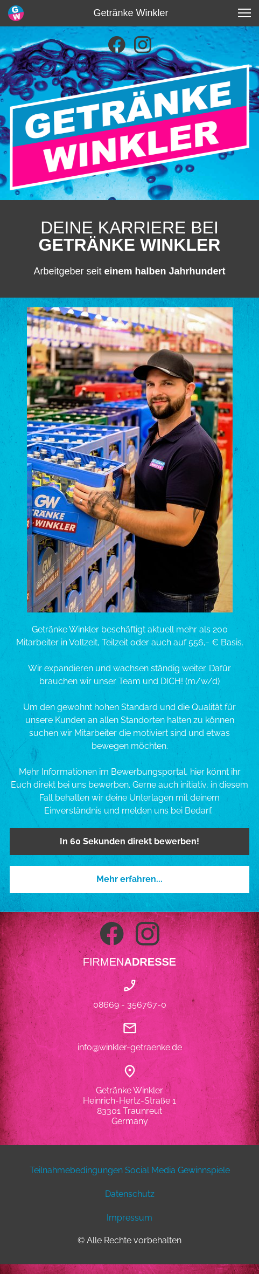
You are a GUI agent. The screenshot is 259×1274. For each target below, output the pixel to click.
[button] (244, 13)
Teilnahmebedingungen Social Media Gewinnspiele (130, 1170)
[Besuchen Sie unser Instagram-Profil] (142, 44)
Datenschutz (130, 1194)
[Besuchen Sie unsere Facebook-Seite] (116, 44)
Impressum (129, 1218)
